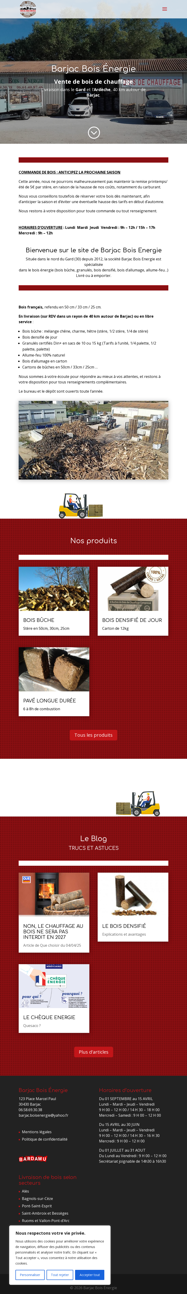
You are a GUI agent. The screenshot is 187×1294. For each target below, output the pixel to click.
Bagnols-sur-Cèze (37, 1198)
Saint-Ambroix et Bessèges (45, 1213)
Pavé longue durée (49, 701)
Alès (25, 1191)
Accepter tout (90, 1275)
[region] (60, 1255)
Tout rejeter (60, 1275)
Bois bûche (38, 620)
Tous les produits (93, 735)
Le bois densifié (124, 926)
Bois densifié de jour (132, 620)
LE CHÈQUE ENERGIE (49, 1017)
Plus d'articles (93, 1052)
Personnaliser (30, 1275)
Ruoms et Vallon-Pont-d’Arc (45, 1220)
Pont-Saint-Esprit (37, 1205)
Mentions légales (37, 1131)
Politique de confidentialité (44, 1139)
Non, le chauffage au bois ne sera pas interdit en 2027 (53, 932)
